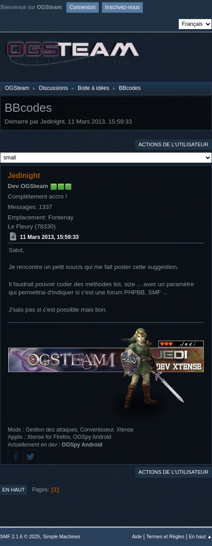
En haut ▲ (200, 536)
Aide (137, 536)
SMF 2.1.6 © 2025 (20, 536)
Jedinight (24, 175)
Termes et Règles (165, 536)
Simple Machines (61, 536)
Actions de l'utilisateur (173, 144)
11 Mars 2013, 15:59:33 (49, 237)
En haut (13, 489)
